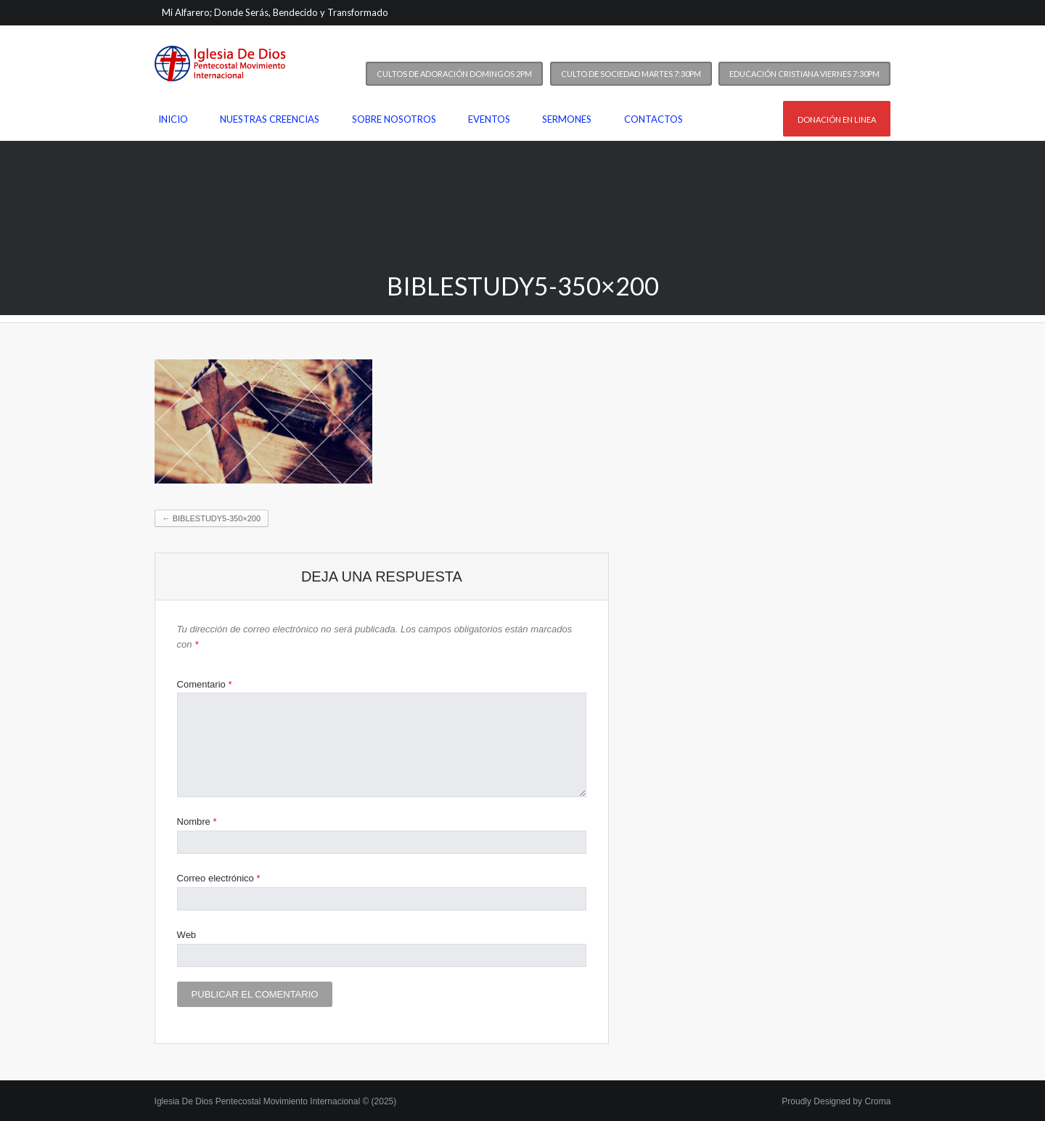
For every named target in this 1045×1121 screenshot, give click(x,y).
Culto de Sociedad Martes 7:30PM (631, 73)
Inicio (173, 119)
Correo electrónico (219, 878)
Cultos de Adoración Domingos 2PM (454, 73)
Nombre (197, 821)
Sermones (566, 119)
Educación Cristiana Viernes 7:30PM (804, 73)
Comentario (204, 684)
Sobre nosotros (394, 119)
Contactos (653, 119)
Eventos (489, 119)
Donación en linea (837, 119)
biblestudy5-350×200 (212, 518)
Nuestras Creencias (269, 119)
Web (187, 934)
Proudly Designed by (836, 1101)
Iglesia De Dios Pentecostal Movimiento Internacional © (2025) (276, 1101)
